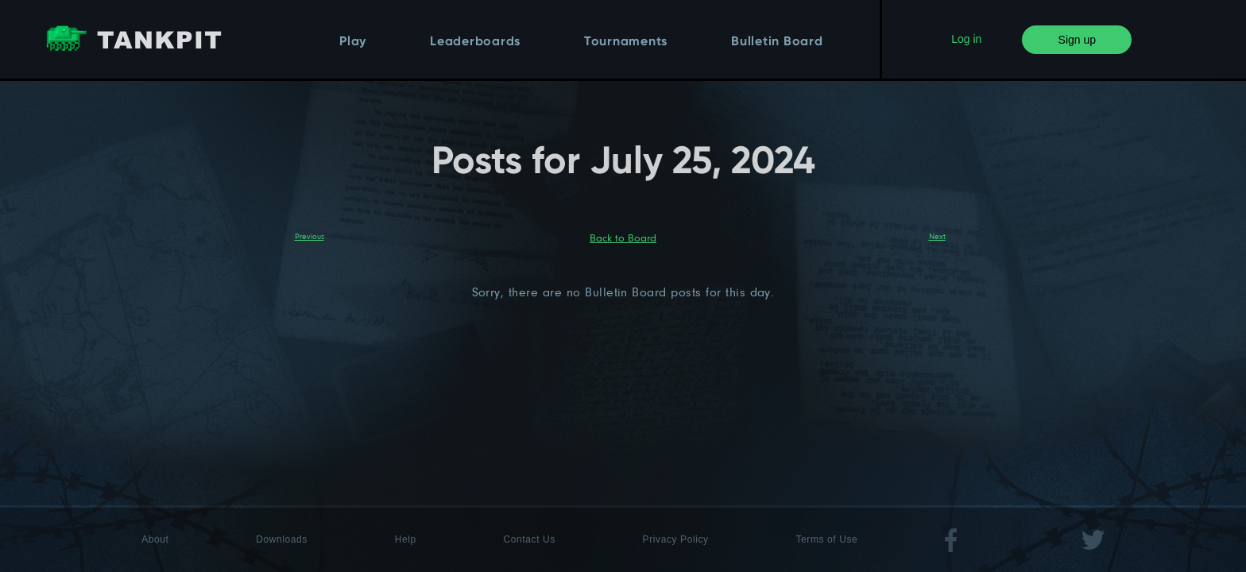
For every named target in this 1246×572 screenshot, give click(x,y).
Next (937, 236)
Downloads (282, 539)
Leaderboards (475, 42)
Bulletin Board (777, 42)
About (154, 539)
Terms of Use (826, 539)
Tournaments (626, 42)
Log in (966, 39)
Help (405, 539)
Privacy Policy (676, 539)
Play (352, 42)
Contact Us (529, 539)
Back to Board (623, 237)
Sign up (1077, 39)
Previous (309, 236)
